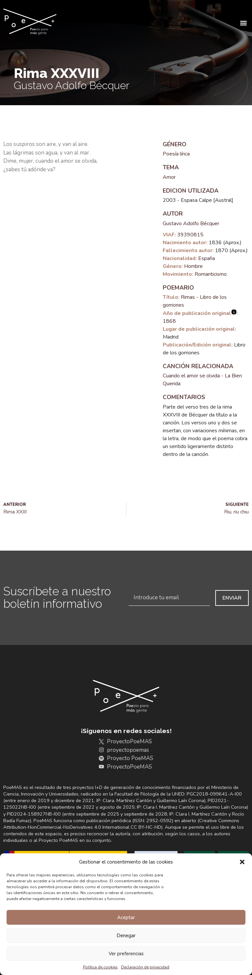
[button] (242, 862)
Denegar (126, 935)
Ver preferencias (126, 953)
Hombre (193, 266)
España (206, 258)
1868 (169, 321)
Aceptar (126, 917)
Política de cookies (100, 967)
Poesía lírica (176, 153)
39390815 (190, 234)
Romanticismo (211, 274)
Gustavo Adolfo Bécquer (191, 223)
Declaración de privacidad (145, 967)
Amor (169, 177)
